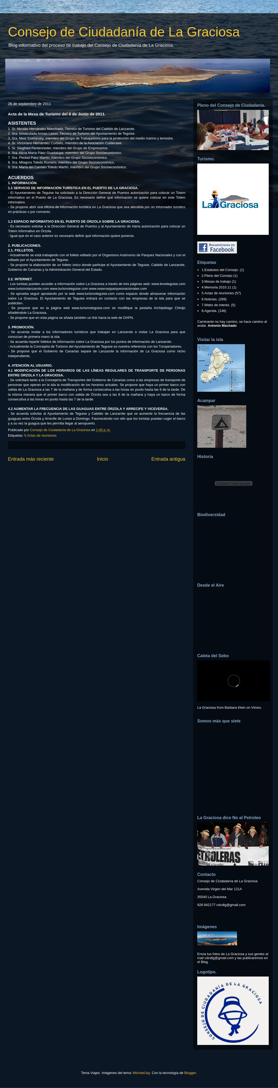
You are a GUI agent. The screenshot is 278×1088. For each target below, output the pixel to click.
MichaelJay (141, 1073)
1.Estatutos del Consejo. (220, 270)
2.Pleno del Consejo (216, 276)
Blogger (190, 1073)
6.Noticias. (209, 299)
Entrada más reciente (31, 459)
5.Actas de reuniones (40, 435)
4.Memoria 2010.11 (216, 287)
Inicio (102, 459)
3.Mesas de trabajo (216, 281)
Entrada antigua (168, 459)
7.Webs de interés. (215, 305)
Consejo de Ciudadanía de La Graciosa (124, 32)
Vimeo (256, 707)
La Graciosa (206, 707)
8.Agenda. (209, 311)
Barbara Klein (235, 707)
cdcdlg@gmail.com (230, 905)
